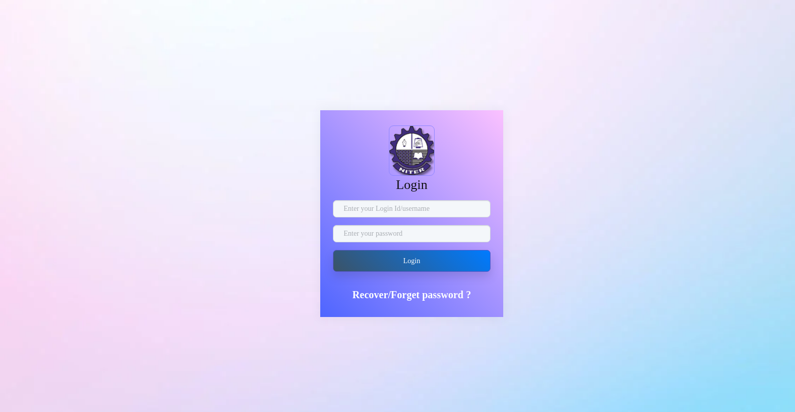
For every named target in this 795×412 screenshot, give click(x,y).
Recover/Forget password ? (411, 294)
